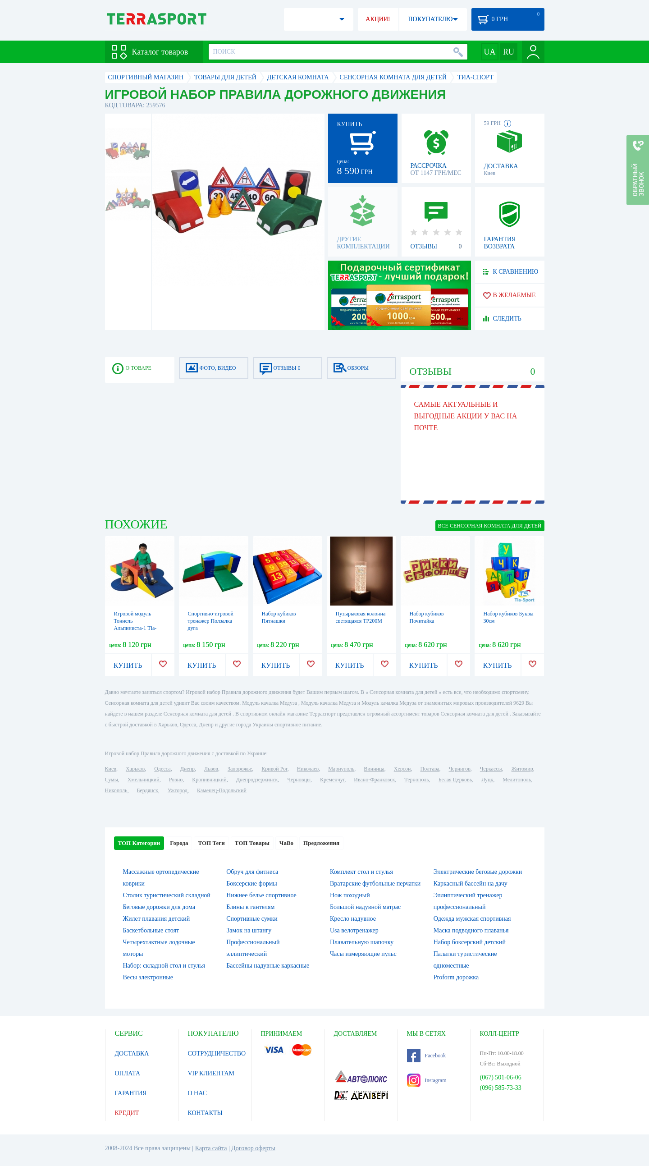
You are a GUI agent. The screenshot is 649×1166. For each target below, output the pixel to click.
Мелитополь (517, 779)
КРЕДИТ (127, 1113)
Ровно (176, 779)
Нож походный (350, 895)
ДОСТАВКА (132, 1053)
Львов (211, 769)
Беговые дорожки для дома (159, 907)
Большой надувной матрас (365, 907)
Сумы (111, 779)
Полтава (429, 769)
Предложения (321, 843)
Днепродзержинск (257, 779)
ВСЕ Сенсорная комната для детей (490, 526)
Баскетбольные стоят (151, 930)
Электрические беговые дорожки (478, 871)
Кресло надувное (353, 918)
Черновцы (299, 779)
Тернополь (416, 779)
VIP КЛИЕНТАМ (211, 1073)
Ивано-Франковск (374, 779)
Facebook (426, 1055)
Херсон (402, 769)
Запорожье (240, 769)
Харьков (135, 769)
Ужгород (177, 790)
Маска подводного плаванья (471, 930)
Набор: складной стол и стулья (164, 965)
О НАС (197, 1093)
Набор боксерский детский (470, 942)
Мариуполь (341, 769)
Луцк (487, 779)
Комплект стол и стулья (361, 871)
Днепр (187, 769)
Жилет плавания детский (156, 918)
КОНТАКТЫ (205, 1113)
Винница (374, 769)
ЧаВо (286, 843)
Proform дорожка (456, 977)
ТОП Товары (252, 843)
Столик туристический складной (166, 895)
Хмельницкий (144, 779)
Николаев (308, 769)
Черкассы (491, 769)
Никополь (116, 790)
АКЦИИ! (378, 19)
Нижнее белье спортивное (261, 895)
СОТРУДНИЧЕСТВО (217, 1053)
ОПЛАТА (128, 1073)
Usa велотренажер (354, 930)
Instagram (427, 1080)
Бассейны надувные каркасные (267, 965)
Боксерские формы (251, 883)
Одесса (162, 769)
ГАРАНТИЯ (131, 1093)
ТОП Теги (211, 843)
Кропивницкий (209, 779)
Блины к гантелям (250, 907)
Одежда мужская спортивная (472, 918)
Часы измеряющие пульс (363, 953)
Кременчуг (332, 779)
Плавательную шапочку (361, 942)
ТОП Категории (139, 843)
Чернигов (460, 769)
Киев (110, 769)
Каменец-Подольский (222, 790)
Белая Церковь (455, 779)
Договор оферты (253, 1148)
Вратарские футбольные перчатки (375, 883)
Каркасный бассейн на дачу (470, 883)
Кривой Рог (274, 769)
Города (179, 843)
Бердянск (147, 790)
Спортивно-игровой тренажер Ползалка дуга (210, 621)
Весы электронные (148, 977)
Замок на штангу (248, 930)
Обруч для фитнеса (252, 871)
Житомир (522, 769)
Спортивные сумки (251, 918)
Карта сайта (211, 1148)
